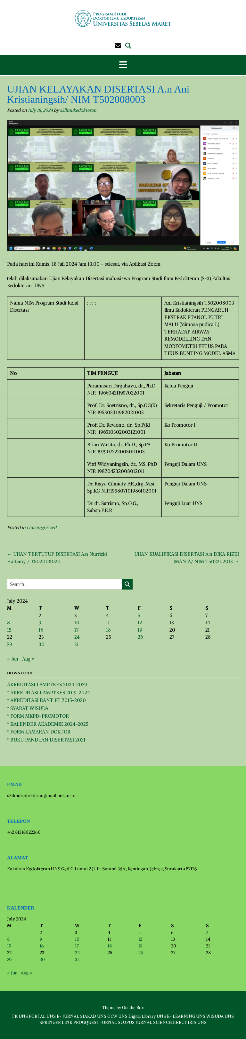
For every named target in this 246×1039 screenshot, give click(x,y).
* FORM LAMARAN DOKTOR (38, 732)
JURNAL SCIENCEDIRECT (161, 1022)
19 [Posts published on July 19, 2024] (140, 630)
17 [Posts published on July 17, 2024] (76, 630)
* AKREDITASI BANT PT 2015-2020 (46, 700)
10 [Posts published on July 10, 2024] (76, 622)
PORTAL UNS (42, 1016)
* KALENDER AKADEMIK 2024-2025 (47, 724)
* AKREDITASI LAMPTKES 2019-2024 (48, 692)
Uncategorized (41, 527)
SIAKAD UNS (93, 1016)
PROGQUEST (86, 1022)
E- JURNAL (68, 1016)
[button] (123, 65)
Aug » (28, 659)
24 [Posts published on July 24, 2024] (76, 637)
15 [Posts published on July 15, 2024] (9, 630)
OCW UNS (117, 1016)
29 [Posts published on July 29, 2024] (9, 644)
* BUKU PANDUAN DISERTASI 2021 (46, 740)
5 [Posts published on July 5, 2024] (139, 615)
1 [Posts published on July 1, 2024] (8, 615)
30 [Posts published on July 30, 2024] (42, 644)
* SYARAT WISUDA (27, 708)
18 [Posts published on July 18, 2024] (108, 630)
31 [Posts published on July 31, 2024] (76, 644)
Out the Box (133, 1007)
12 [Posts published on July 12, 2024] (140, 622)
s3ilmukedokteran (78, 110)
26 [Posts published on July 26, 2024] (140, 637)
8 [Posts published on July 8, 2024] (8, 622)
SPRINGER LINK (55, 1022)
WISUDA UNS (220, 1016)
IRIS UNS (197, 1022)
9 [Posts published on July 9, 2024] (40, 622)
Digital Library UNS (147, 1016)
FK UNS (20, 1016)
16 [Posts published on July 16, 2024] (41, 630)
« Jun (12, 659)
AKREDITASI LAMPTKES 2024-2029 (47, 684)
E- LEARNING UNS (186, 1016)
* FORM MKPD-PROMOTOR (38, 716)
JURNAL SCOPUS (117, 1022)
